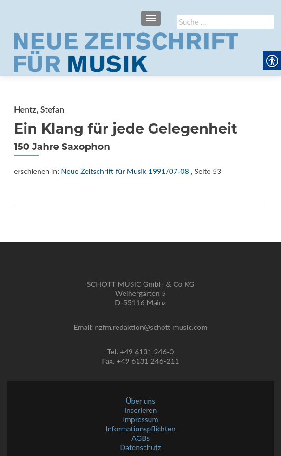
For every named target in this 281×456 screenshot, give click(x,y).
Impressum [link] (140, 419)
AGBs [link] (140, 437)
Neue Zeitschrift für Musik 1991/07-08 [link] (125, 171)
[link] (126, 51)
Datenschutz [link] (140, 447)
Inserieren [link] (140, 409)
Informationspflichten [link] (140, 428)
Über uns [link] (140, 400)
